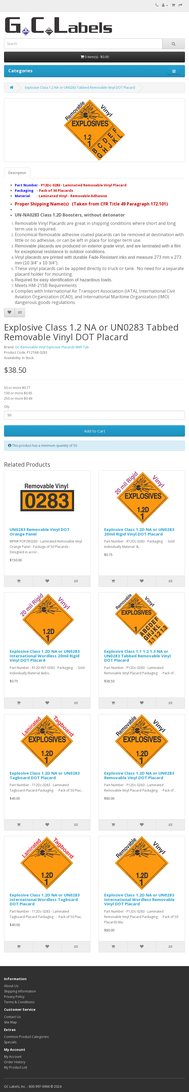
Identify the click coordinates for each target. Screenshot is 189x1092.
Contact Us (12, 1017)
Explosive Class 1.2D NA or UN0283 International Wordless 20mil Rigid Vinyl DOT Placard (45, 655)
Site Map (10, 1022)
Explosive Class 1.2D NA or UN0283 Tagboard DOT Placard (45, 775)
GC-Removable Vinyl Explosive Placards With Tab (52, 347)
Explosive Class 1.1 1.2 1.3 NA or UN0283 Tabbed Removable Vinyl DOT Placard (137, 655)
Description (17, 173)
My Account (12, 1056)
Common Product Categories (26, 1036)
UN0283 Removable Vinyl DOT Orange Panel (40, 532)
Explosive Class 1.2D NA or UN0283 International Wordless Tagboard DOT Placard (45, 899)
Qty (6, 406)
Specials (10, 1042)
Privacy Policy (14, 996)
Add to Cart (94, 431)
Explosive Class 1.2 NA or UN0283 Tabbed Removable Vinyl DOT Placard (80, 87)
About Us (11, 986)
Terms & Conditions (19, 1002)
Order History (14, 1062)
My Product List (15, 1067)
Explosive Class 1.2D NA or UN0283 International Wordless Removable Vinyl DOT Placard (139, 899)
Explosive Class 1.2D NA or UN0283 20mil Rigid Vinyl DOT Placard (139, 532)
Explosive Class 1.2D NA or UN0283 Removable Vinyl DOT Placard (139, 775)
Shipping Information (20, 991)
